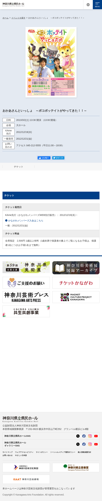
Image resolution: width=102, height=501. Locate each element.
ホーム (6, 18)
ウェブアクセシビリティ (24, 452)
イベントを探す (18, 18)
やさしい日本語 (21, 455)
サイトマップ (8, 452)
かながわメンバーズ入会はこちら (24, 220)
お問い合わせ (8, 455)
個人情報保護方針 (84, 452)
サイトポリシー (42, 452)
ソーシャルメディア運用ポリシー (62, 452)
